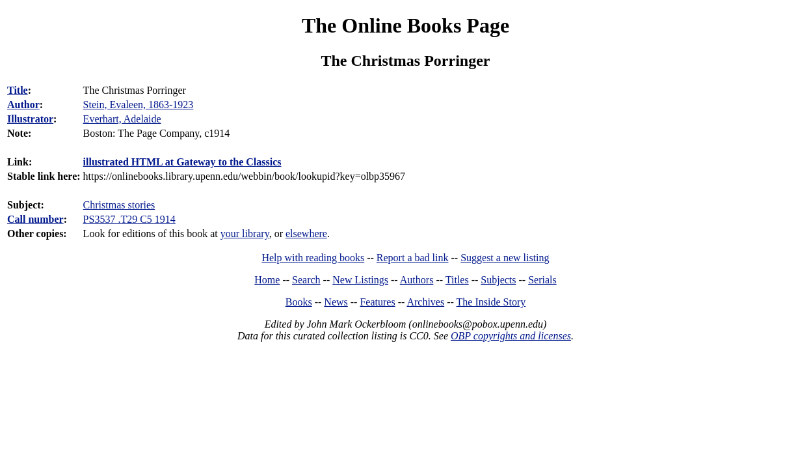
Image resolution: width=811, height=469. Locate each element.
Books (299, 301)
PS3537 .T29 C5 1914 (129, 219)
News (335, 301)
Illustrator (30, 118)
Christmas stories (119, 204)
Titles (457, 279)
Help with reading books (312, 257)
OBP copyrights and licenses (511, 335)
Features (377, 301)
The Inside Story (491, 301)
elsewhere (306, 233)
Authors (417, 279)
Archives (425, 301)
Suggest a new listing (504, 257)
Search (306, 279)
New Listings (360, 279)
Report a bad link (413, 257)
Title (17, 90)
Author (23, 104)
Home (267, 279)
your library (244, 233)
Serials (542, 279)
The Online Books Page (405, 25)
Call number (35, 219)
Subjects (498, 279)
